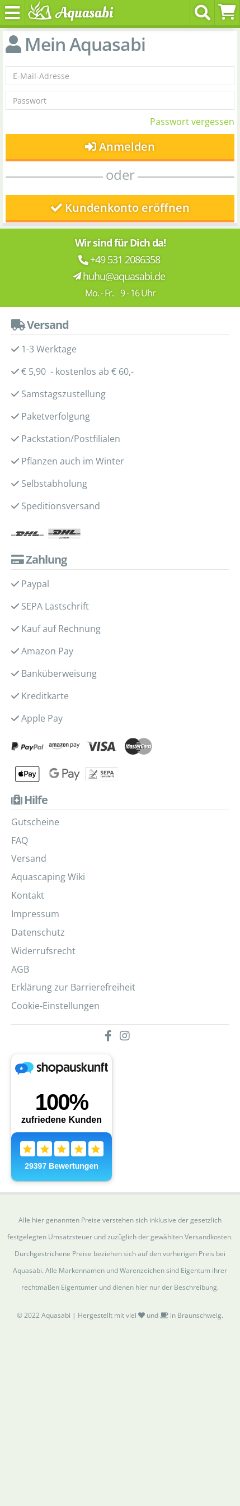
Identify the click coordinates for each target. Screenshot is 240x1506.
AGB (20, 969)
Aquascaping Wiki (48, 877)
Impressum (35, 914)
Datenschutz (38, 932)
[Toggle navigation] (12, 12)
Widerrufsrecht (43, 951)
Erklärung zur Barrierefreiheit (73, 987)
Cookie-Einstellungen (55, 1006)
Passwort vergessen (192, 121)
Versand (28, 858)
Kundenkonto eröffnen (120, 207)
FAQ (19, 840)
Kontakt (27, 895)
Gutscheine (35, 822)
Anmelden (120, 146)
